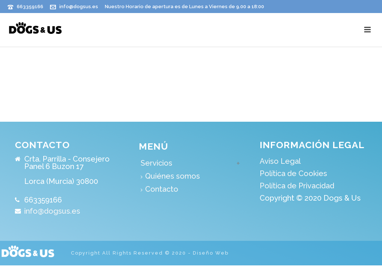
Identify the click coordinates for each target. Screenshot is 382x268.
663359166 (30, 6)
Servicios (156, 163)
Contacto (159, 189)
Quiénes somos (170, 176)
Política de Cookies (293, 173)
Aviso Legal (280, 161)
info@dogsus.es (78, 6)
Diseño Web (211, 253)
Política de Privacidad (297, 185)
